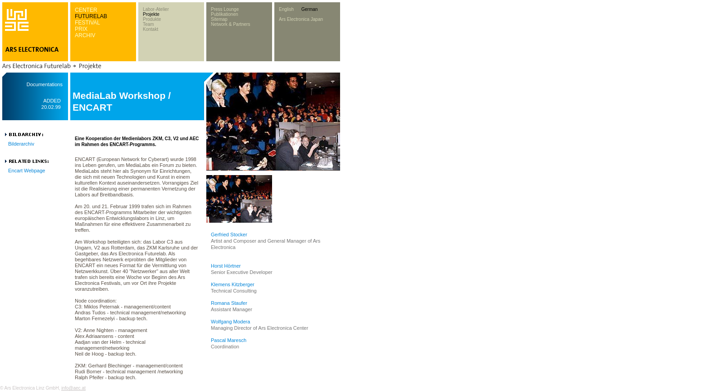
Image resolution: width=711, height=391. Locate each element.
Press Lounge (225, 9)
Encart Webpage (26, 170)
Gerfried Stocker (229, 234)
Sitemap (219, 19)
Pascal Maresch (228, 340)
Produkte (152, 19)
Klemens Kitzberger (232, 284)
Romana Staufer (229, 303)
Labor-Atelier (156, 9)
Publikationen (224, 14)
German (309, 9)
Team (148, 24)
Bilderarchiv (21, 144)
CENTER (86, 10)
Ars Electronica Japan (301, 19)
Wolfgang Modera (230, 321)
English (286, 9)
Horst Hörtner (226, 266)
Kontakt (150, 29)
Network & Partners (230, 24)
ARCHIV (85, 35)
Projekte (151, 14)
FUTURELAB (91, 16)
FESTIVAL (87, 23)
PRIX (81, 29)
